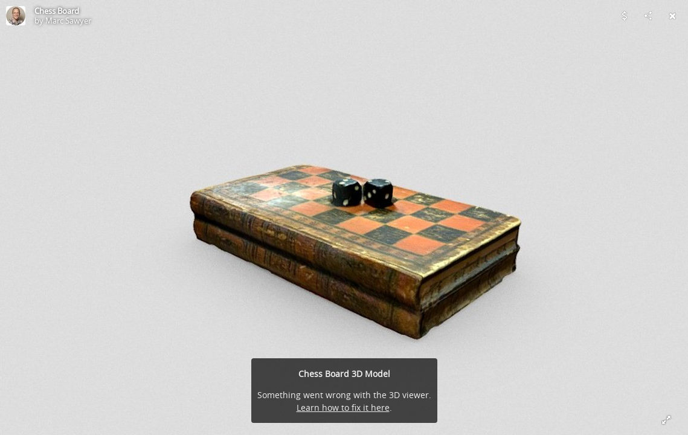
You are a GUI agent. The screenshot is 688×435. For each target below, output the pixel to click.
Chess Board (56, 10)
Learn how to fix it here (343, 407)
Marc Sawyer (68, 20)
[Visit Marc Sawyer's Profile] (15, 15)
